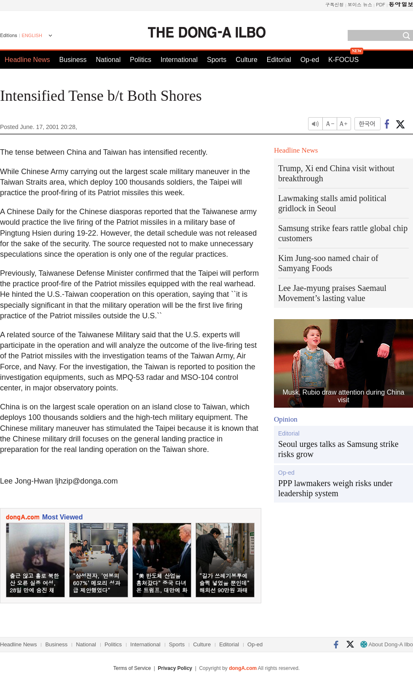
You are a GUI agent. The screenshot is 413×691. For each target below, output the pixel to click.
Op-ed (309, 59)
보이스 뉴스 (360, 4)
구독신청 (334, 4)
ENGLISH (32, 35)
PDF (380, 4)
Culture (246, 59)
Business (73, 59)
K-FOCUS (343, 59)
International (179, 59)
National (108, 59)
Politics (140, 59)
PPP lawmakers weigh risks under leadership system (335, 488)
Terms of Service (132, 668)
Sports (216, 59)
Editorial (279, 59)
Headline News (27, 59)
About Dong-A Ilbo (386, 644)
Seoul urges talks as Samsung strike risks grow (338, 449)
